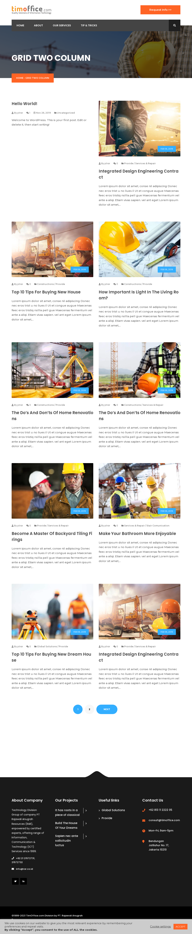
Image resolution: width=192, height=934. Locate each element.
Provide (128, 164)
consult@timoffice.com (164, 825)
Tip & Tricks (89, 25)
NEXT (107, 714)
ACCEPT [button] (180, 926)
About (38, 25)
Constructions (45, 286)
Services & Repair (145, 164)
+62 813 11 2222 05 (160, 815)
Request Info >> (160, 9)
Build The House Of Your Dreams (66, 830)
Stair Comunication (157, 529)
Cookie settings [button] (160, 926)
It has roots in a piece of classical (67, 817)
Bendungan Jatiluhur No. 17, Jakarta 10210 (159, 850)
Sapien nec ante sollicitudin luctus (66, 845)
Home (20, 25)
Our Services (62, 25)
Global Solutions (47, 651)
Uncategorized (66, 112)
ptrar (20, 112)
